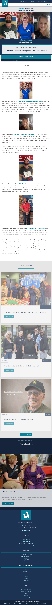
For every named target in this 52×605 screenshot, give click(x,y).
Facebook (26, 574)
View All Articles (26, 434)
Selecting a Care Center (26, 554)
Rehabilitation (26, 541)
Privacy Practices (19, 603)
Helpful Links (26, 560)
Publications (26, 573)
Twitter (26, 576)
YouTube (26, 580)
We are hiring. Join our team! (26, 9)
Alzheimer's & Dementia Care (26, 543)
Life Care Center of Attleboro (28, 184)
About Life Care (23, 1)
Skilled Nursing (26, 539)
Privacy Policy (8, 603)
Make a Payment (46, 1)
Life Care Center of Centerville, (36, 228)
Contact (38, 1)
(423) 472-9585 (26, 530)
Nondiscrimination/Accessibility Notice (37, 603)
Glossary (26, 558)
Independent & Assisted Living (26, 545)
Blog (16, 60)
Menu (49, 5)
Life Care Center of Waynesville (24, 134)
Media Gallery (26, 571)
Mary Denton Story (26, 591)
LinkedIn (26, 578)
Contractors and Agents (26, 597)
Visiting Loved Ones (26, 556)
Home (11, 60)
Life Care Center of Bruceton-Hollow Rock (28, 101)
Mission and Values (26, 589)
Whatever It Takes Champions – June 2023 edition (29, 60)
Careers (32, 1)
